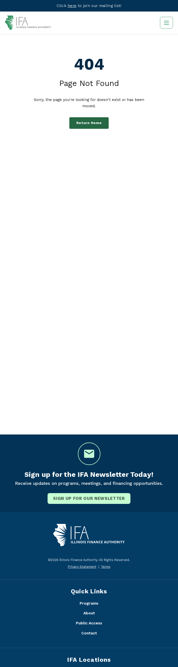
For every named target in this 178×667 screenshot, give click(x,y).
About (89, 613)
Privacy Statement (82, 567)
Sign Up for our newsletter (89, 498)
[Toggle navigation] (166, 23)
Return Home (89, 123)
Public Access (89, 623)
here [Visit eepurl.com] (72, 5)
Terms (105, 567)
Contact (89, 633)
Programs (89, 603)
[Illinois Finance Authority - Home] (28, 23)
